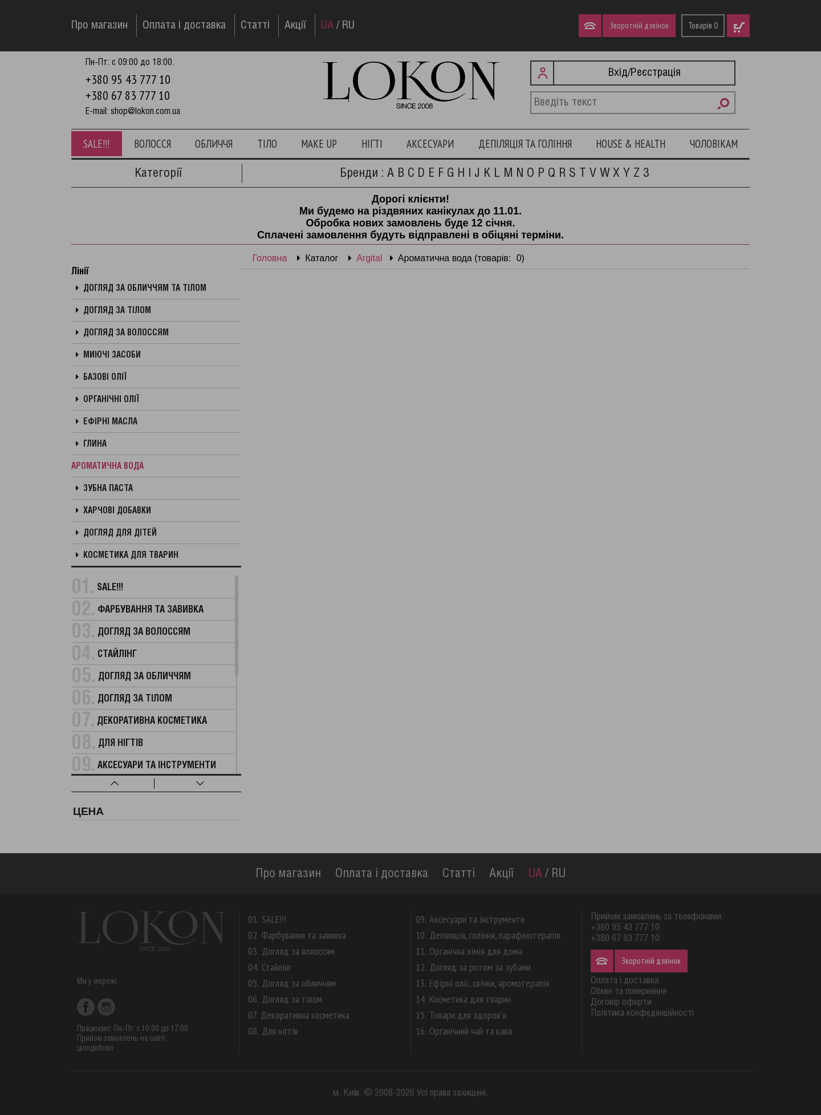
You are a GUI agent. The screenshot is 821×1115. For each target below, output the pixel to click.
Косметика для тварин (130, 555)
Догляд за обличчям (144, 676)
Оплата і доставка (184, 26)
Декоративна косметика (152, 721)
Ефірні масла (110, 422)
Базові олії (105, 378)
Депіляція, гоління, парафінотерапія (494, 935)
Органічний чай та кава (470, 1030)
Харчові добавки (117, 511)
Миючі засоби (112, 355)
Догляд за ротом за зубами (480, 967)
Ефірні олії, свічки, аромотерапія (489, 983)
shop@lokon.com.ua (145, 111)
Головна (270, 258)
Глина (95, 444)
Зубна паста (108, 489)
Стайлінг (117, 654)
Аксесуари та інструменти (156, 765)
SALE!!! (96, 144)
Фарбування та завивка (150, 610)
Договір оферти (621, 1002)
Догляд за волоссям (126, 333)
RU (348, 26)
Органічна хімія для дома (475, 951)
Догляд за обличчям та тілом (144, 289)
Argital (369, 258)
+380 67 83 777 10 (128, 95)
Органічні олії (111, 400)
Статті (255, 26)
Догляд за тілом (117, 311)
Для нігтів (120, 743)
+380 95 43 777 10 (128, 79)
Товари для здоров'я (467, 1014)
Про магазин (99, 26)
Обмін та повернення (628, 991)
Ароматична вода (107, 467)
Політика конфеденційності (642, 1013)
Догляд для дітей (120, 533)
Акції (295, 26)
